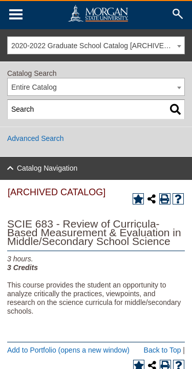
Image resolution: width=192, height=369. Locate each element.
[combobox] (96, 45)
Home (98, 13)
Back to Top (162, 350)
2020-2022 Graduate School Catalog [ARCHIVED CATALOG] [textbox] (97, 46)
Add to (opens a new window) (68, 350)
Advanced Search (35, 138)
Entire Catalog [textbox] (34, 87)
